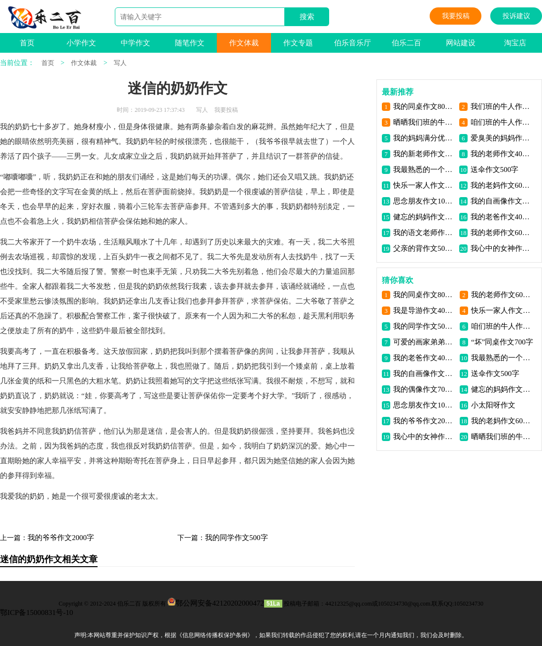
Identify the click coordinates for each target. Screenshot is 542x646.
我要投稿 (456, 16)
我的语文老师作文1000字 (424, 233)
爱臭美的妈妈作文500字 (502, 138)
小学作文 (81, 43)
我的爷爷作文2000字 (61, 538)
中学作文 (135, 43)
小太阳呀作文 (493, 405)
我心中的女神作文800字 (502, 248)
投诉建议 (516, 16)
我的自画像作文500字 (502, 201)
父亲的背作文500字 (424, 248)
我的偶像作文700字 (424, 389)
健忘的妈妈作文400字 (424, 217)
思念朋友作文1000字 (424, 201)
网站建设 (460, 43)
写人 (120, 63)
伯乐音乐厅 (352, 43)
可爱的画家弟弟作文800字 (424, 342)
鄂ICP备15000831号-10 (36, 612)
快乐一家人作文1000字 (424, 185)
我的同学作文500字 (236, 538)
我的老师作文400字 (502, 154)
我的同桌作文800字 (424, 106)
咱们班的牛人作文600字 (502, 122)
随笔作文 (189, 43)
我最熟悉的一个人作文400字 (424, 169)
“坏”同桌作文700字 (502, 342)
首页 (27, 43)
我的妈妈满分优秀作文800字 (424, 138)
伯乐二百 (406, 43)
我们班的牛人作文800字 (502, 106)
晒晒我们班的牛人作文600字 (424, 122)
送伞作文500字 (495, 169)
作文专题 (298, 43)
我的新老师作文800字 (424, 154)
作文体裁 (244, 43)
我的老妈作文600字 (502, 185)
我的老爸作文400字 (502, 217)
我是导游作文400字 (424, 310)
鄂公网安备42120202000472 (219, 603)
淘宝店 (515, 43)
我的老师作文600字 (502, 233)
